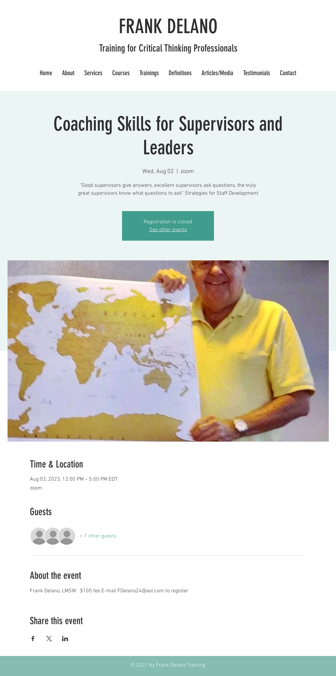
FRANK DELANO (168, 26)
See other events (168, 230)
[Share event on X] (49, 638)
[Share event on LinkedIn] (65, 638)
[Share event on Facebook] (33, 638)
